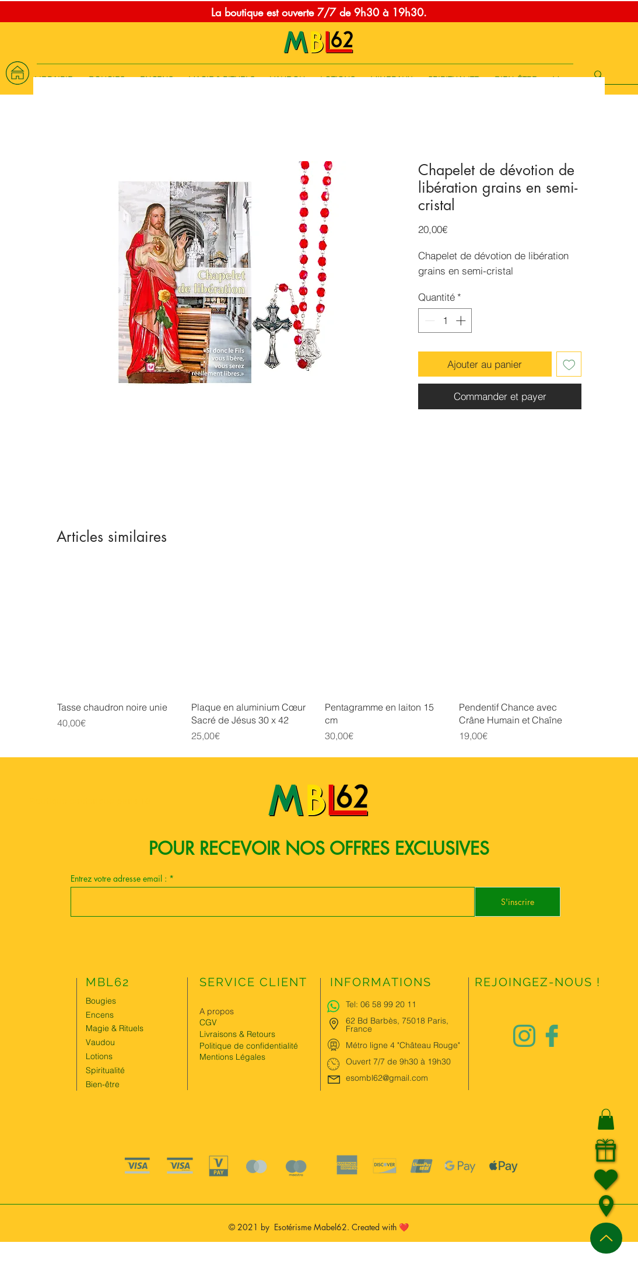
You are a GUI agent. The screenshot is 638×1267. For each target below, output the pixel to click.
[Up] (606, 1238)
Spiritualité (105, 1070)
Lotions (99, 1056)
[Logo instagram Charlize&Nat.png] (524, 1036)
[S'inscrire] (517, 902)
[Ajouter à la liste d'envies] (569, 364)
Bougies (101, 1001)
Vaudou (100, 1042)
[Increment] (462, 320)
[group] (319, 662)
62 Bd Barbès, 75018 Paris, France (397, 1024)
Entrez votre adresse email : (120, 879)
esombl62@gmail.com (387, 1078)
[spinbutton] (445, 320)
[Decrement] (428, 320)
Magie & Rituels (114, 1028)
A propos (216, 1011)
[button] (606, 1119)
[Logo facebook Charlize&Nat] (552, 1036)
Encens (100, 1015)
